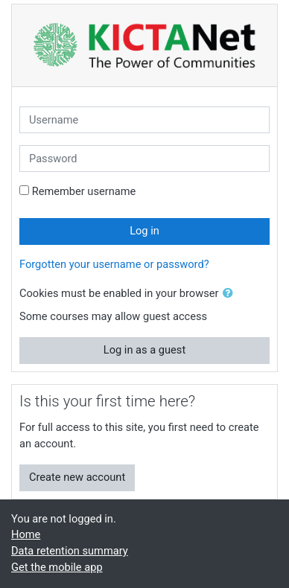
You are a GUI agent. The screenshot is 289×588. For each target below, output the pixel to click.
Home (25, 534)
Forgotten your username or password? (114, 264)
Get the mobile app (57, 567)
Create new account (77, 477)
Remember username (84, 191)
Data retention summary (69, 550)
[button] (231, 294)
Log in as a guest (144, 350)
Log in (144, 230)
